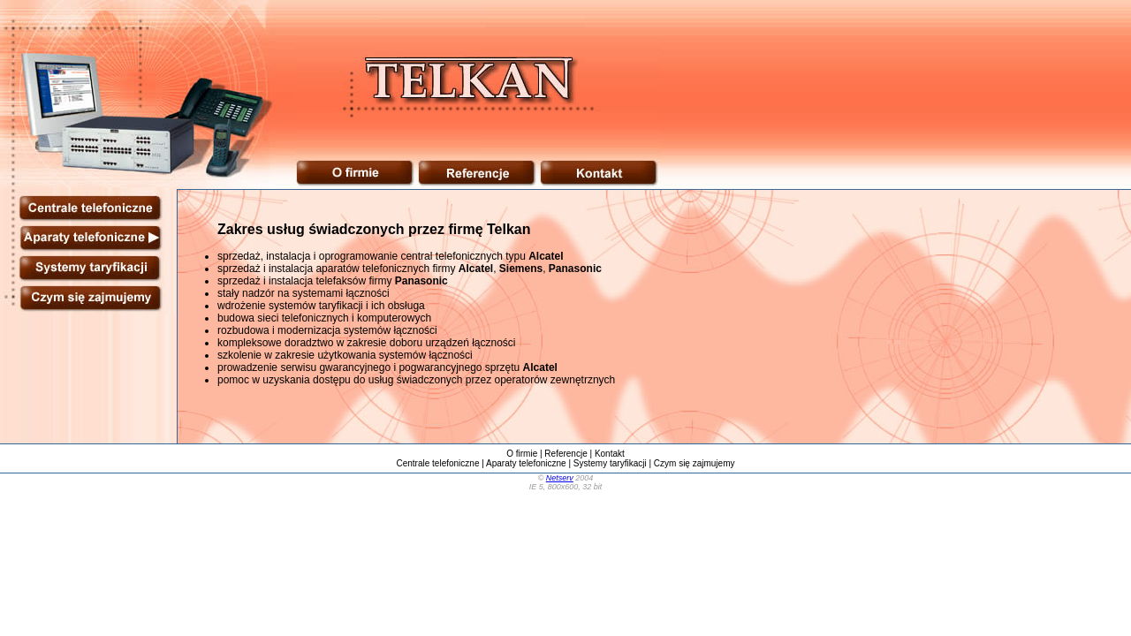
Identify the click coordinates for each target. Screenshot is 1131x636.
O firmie (521, 453)
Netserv (559, 477)
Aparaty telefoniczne (526, 463)
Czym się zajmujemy (694, 463)
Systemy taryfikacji (610, 463)
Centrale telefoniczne (438, 463)
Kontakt (610, 453)
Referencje (565, 453)
